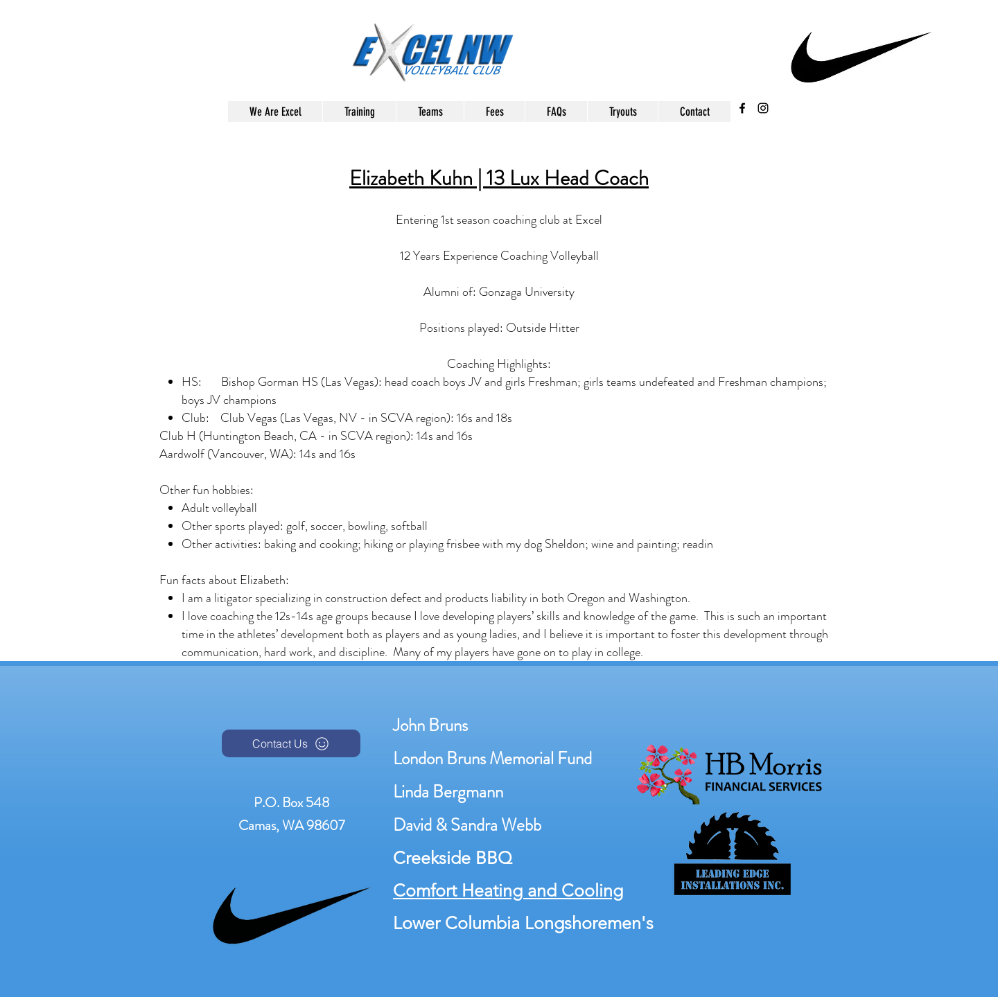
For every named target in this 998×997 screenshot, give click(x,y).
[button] (430, 111)
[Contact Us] (291, 743)
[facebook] (742, 108)
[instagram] (763, 108)
